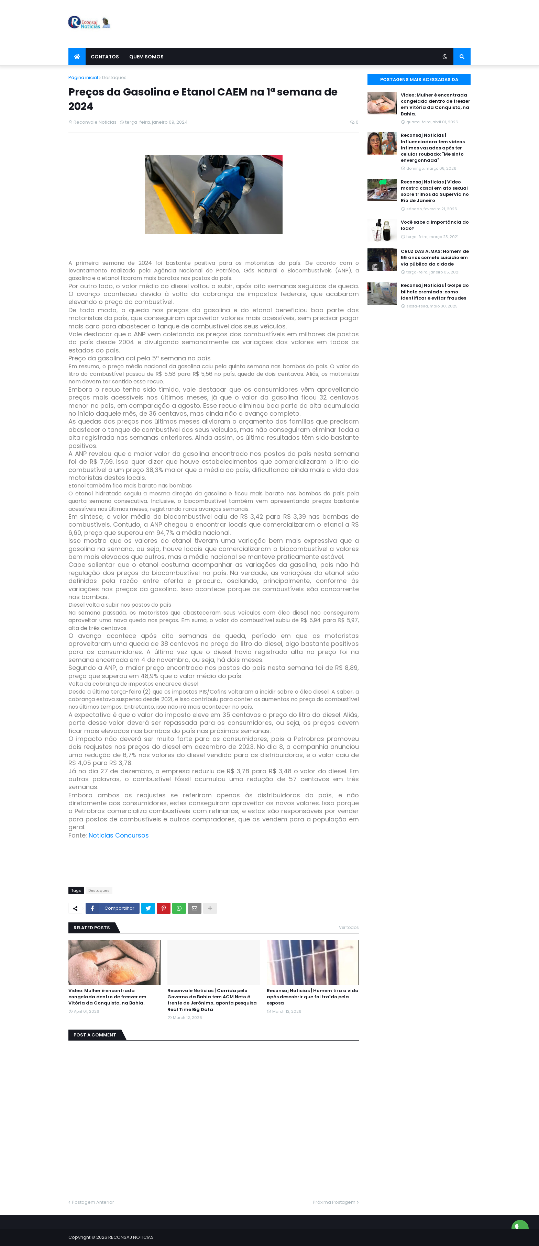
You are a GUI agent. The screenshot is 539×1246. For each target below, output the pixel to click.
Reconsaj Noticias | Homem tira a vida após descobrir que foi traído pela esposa (313, 997)
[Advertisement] (345, 24)
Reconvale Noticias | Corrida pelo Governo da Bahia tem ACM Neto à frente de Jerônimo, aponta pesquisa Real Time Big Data (212, 1000)
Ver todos (349, 927)
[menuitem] (77, 56)
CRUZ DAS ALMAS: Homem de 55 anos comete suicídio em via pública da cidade (435, 257)
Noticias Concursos (119, 835)
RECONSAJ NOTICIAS (131, 1237)
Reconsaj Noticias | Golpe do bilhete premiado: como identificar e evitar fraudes (435, 291)
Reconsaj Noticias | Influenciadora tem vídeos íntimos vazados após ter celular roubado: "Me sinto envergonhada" (433, 148)
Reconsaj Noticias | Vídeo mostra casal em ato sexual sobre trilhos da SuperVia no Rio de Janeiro (435, 191)
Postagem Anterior (93, 1202)
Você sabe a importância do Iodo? (435, 225)
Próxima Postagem (334, 1202)
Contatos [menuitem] (105, 56)
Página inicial (83, 77)
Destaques (114, 77)
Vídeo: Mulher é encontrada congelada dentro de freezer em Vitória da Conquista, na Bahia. (107, 997)
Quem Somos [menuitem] (146, 56)
